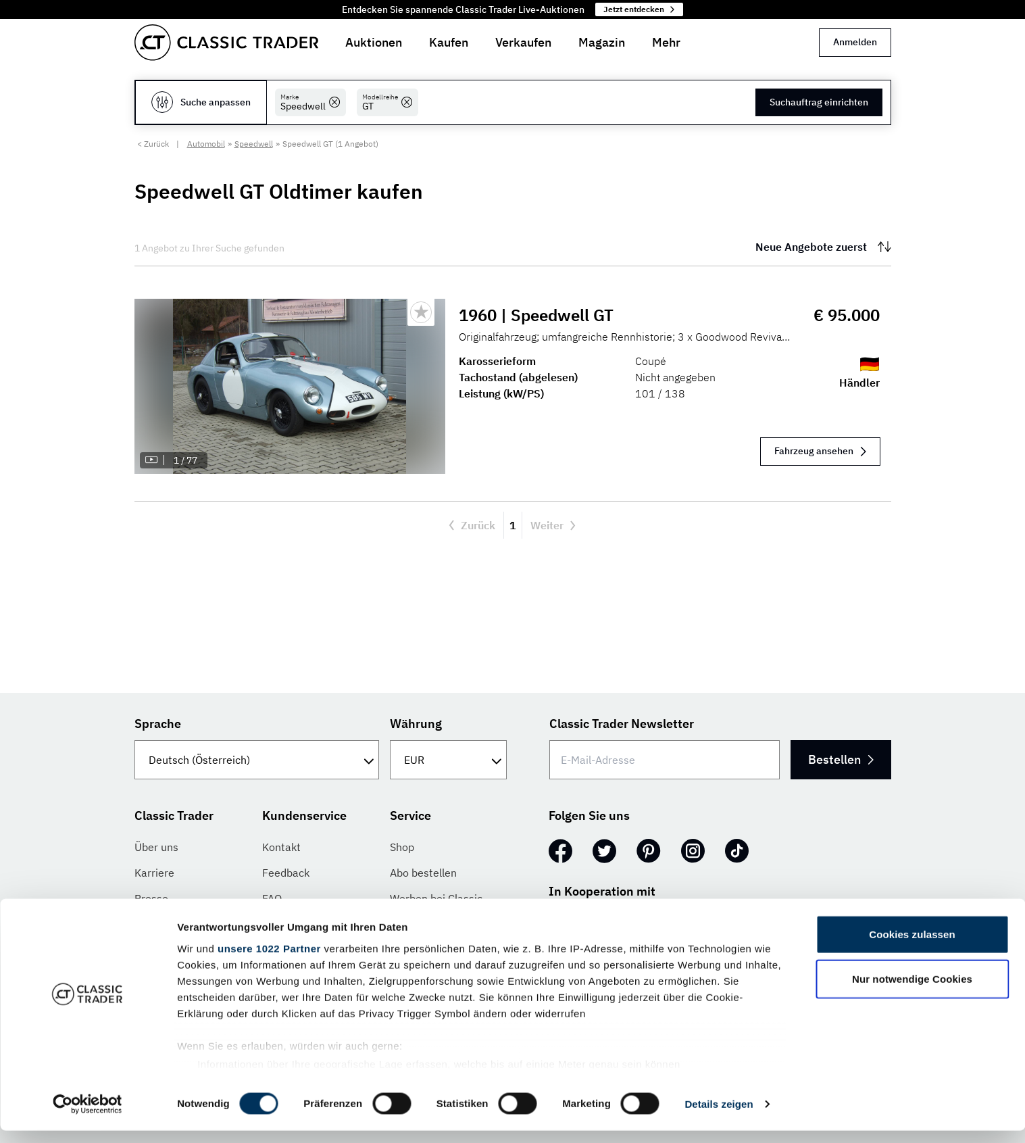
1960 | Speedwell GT (538, 315)
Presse (151, 898)
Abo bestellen (423, 872)
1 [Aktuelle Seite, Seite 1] (512, 525)
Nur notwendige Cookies (912, 991)
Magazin (601, 42)
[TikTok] (737, 851)
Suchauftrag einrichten (819, 102)
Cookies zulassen (912, 947)
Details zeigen (718, 1116)
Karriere (154, 872)
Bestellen (836, 759)
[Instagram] (693, 851)
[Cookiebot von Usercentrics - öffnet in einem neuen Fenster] (87, 1116)
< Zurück (153, 144)
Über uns (156, 847)
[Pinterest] (648, 851)
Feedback (285, 872)
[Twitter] (604, 851)
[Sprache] (257, 759)
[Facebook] (560, 851)
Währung (416, 723)
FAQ (272, 898)
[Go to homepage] (226, 42)
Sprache (157, 723)
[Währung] (448, 759)
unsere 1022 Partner (269, 961)
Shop (402, 847)
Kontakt (281, 847)
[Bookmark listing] (420, 312)
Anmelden (855, 42)
